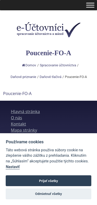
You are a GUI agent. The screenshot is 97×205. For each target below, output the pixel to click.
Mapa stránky (24, 130)
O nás (16, 118)
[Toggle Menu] (90, 5)
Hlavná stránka (25, 111)
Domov (29, 65)
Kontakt (18, 124)
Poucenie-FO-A (17, 93)
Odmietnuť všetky (48, 194)
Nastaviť (13, 167)
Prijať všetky (48, 181)
